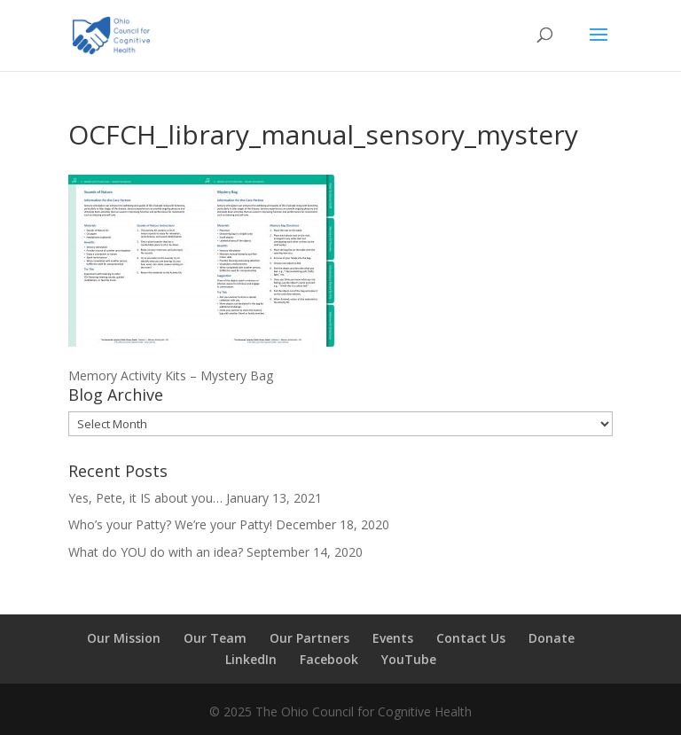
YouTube (408, 659)
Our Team (215, 637)
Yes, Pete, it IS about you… (145, 497)
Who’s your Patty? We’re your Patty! (170, 524)
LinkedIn (251, 659)
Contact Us (470, 637)
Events (392, 637)
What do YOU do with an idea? (155, 551)
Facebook (329, 659)
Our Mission (123, 637)
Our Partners (309, 637)
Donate (551, 637)
